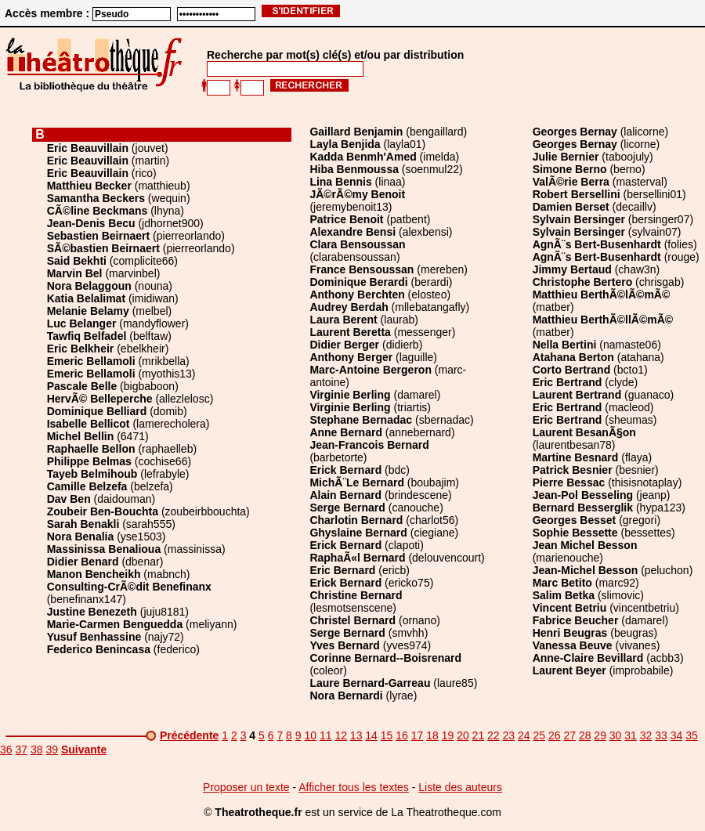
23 (509, 735)
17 (417, 735)
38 (37, 749)
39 (51, 749)
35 (691, 735)
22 (493, 735)
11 (326, 735)
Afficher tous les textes (353, 787)
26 (554, 735)
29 (600, 735)
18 (432, 735)
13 (356, 735)
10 (310, 735)
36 (6, 749)
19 (448, 735)
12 (340, 735)
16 (402, 735)
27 (569, 735)
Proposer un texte (246, 787)
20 (463, 735)
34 (677, 735)
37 (21, 749)
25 (539, 735)
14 (371, 735)
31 (630, 735)
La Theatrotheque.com (446, 812)
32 (646, 735)
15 (387, 735)
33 (661, 735)
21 (478, 735)
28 (585, 735)
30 (615, 735)
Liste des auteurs (460, 787)
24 (524, 735)
